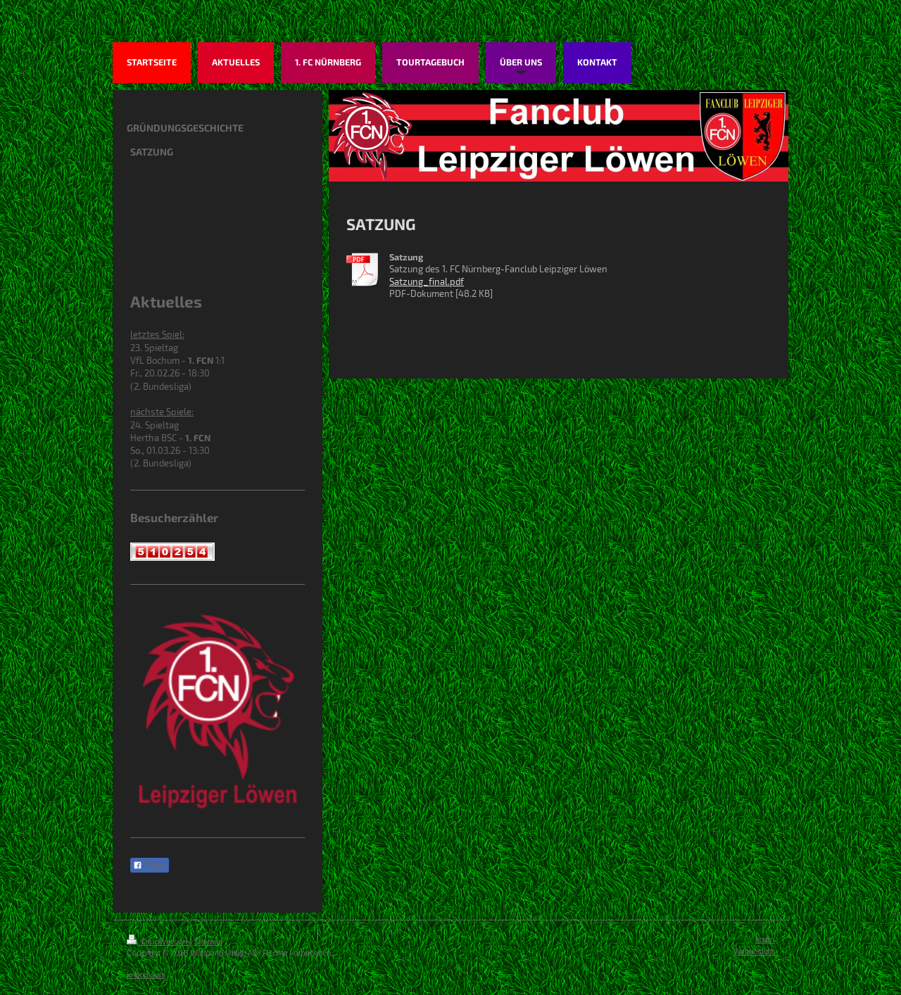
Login (764, 939)
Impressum (146, 974)
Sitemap (208, 941)
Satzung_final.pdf (426, 281)
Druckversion (158, 941)
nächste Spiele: (162, 411)
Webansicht (753, 951)
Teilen (149, 865)
